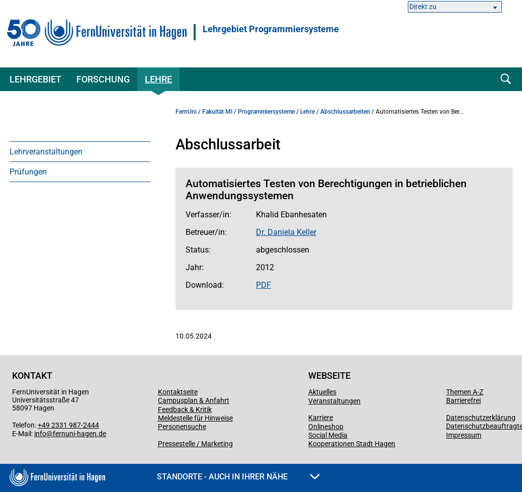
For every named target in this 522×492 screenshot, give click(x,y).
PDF (263, 285)
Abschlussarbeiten (345, 111)
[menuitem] (80, 151)
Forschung (103, 79)
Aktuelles (322, 392)
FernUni (186, 111)
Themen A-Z (464, 392)
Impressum (463, 435)
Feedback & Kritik (185, 409)
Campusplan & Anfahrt (193, 400)
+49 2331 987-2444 (68, 425)
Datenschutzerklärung (480, 418)
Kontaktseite (178, 392)
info (40, 434)
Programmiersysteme (266, 111)
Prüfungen (28, 172)
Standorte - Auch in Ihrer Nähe (238, 476)
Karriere (320, 418)
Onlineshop (325, 427)
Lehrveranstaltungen (46, 151)
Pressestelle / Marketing (195, 444)
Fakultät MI (217, 111)
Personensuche (182, 427)
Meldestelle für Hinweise (195, 418)
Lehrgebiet (35, 79)
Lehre (158, 79)
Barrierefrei (463, 400)
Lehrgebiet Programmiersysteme (271, 29)
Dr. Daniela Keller (286, 232)
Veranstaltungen (334, 401)
